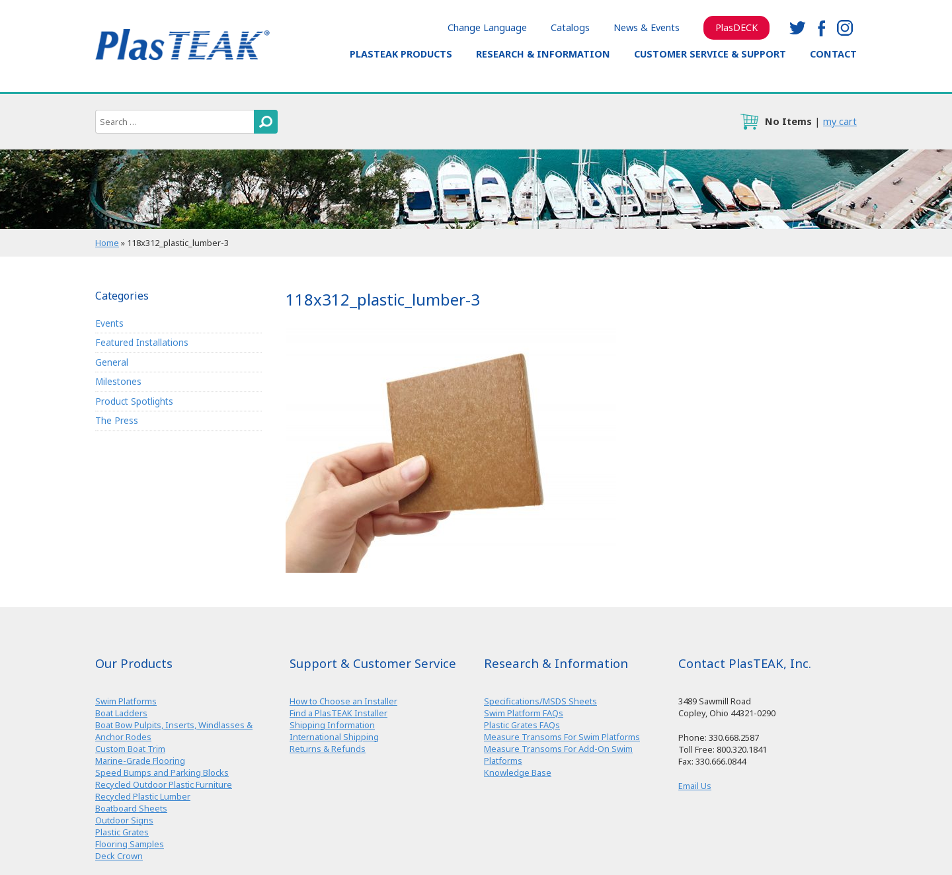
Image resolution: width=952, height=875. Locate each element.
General (111, 362)
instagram (845, 28)
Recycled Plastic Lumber (142, 796)
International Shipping (334, 737)
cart (749, 122)
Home (107, 243)
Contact (833, 54)
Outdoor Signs (124, 820)
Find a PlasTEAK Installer (338, 713)
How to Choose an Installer (343, 701)
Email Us (694, 786)
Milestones (118, 381)
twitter (797, 28)
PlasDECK (736, 27)
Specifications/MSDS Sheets (540, 701)
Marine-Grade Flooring (140, 761)
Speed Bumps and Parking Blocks (162, 772)
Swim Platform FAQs (523, 713)
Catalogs (570, 27)
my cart (840, 121)
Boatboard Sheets (131, 808)
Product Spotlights (134, 401)
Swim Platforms (126, 701)
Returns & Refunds (328, 749)
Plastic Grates (122, 832)
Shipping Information (332, 725)
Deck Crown (119, 856)
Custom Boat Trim (130, 749)
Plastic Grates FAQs (522, 725)
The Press (116, 421)
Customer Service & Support (710, 54)
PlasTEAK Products (401, 54)
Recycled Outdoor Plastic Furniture (163, 784)
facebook (821, 28)
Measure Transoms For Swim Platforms (562, 737)
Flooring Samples (129, 844)
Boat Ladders (121, 713)
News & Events (647, 27)
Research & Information (543, 54)
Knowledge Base (517, 772)
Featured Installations (141, 342)
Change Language (487, 27)
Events (109, 323)
